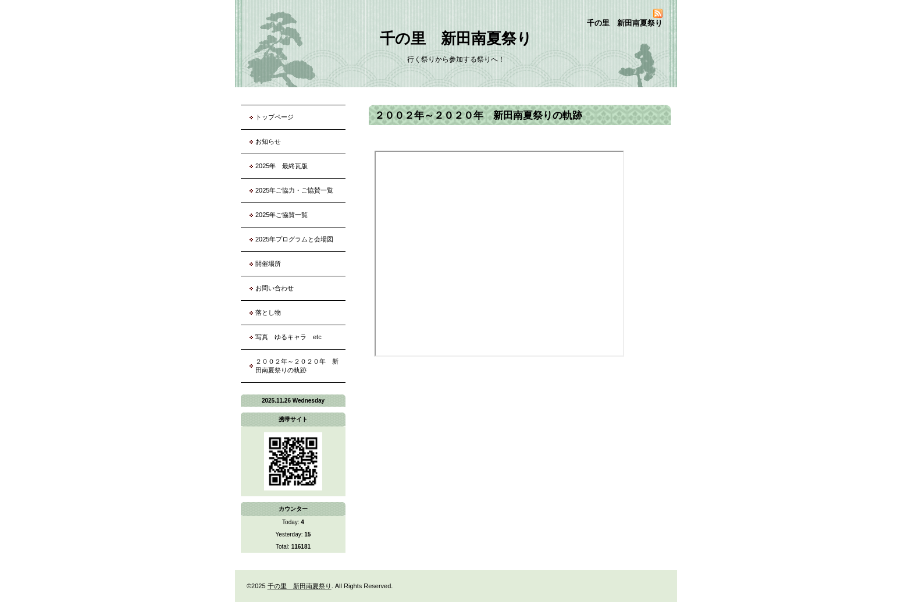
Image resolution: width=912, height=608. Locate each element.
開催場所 (268, 263)
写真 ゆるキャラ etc (288, 336)
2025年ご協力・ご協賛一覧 (294, 190)
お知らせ (268, 141)
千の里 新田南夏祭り (456, 38)
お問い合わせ (274, 288)
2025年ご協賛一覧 (281, 214)
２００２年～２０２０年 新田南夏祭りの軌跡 (297, 366)
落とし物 (268, 312)
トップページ (274, 116)
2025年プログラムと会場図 (294, 239)
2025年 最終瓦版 (281, 165)
